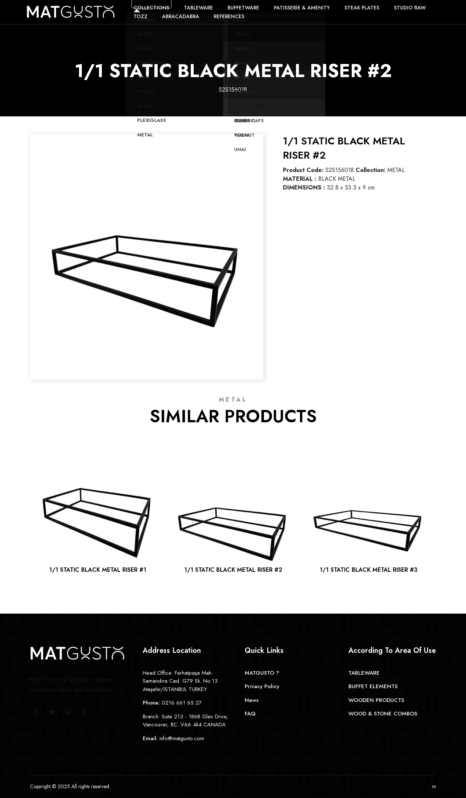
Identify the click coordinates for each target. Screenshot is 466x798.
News (251, 700)
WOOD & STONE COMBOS (382, 714)
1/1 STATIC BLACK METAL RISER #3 (369, 570)
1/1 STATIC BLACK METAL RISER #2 (233, 570)
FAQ (250, 714)
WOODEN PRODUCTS (376, 700)
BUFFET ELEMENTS (373, 686)
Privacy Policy (262, 686)
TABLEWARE (364, 673)
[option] (146, 250)
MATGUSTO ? (262, 673)
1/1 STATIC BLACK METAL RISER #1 (97, 570)
